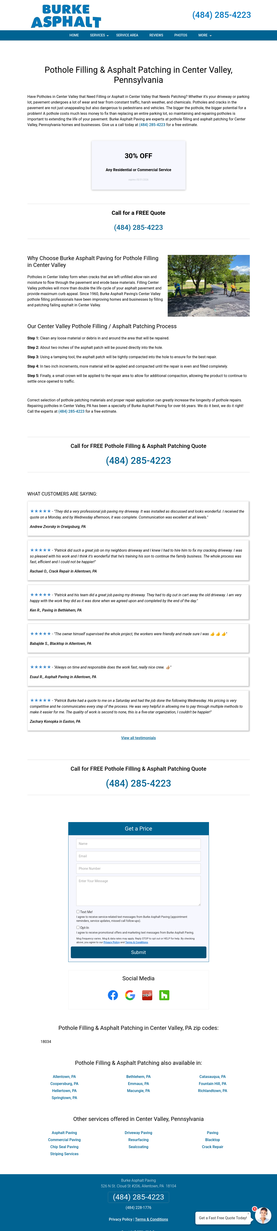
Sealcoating (138, 1130)
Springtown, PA (64, 1081)
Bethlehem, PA (138, 1060)
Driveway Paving (138, 1116)
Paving (212, 1116)
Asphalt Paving (64, 1116)
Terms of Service (173, 1221)
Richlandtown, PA (212, 1074)
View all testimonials (138, 721)
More (205, 36)
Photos (181, 35)
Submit (138, 936)
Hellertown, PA (64, 1074)
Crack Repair (212, 1130)
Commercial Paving (64, 1123)
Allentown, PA (64, 1060)
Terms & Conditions (136, 926)
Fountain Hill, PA (212, 1067)
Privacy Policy (112, 926)
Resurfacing (138, 1123)
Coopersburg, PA (64, 1067)
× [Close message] (248, 1213)
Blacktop (212, 1123)
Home (74, 35)
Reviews (156, 35)
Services (100, 36)
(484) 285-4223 (221, 15)
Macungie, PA (138, 1074)
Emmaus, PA (138, 1067)
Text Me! (86, 896)
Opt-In (84, 911)
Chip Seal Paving (64, 1130)
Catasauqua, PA (212, 1060)
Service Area (127, 35)
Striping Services (64, 1137)
